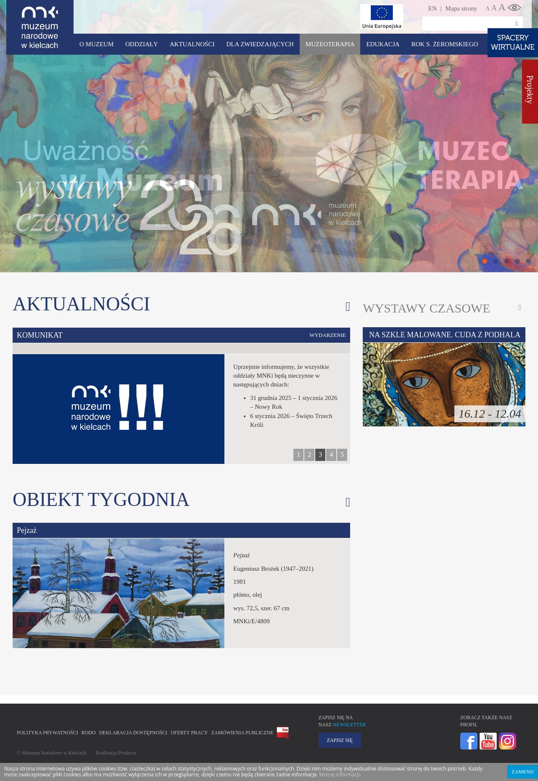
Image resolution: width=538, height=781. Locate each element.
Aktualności (192, 44)
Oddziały (141, 44)
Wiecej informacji (339, 774)
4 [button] (331, 454)
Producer (127, 753)
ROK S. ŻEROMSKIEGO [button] (444, 44)
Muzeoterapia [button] (330, 44)
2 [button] (309, 454)
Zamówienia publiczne (242, 733)
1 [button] (298, 454)
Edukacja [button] (382, 44)
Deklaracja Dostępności (133, 733)
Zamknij (523, 772)
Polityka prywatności (47, 733)
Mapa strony (461, 8)
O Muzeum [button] (96, 44)
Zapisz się (340, 740)
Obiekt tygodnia (101, 499)
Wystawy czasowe (426, 308)
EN (432, 8)
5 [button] (342, 454)
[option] (181, 396)
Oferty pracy (189, 733)
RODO (89, 733)
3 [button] (320, 454)
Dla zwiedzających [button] (259, 44)
